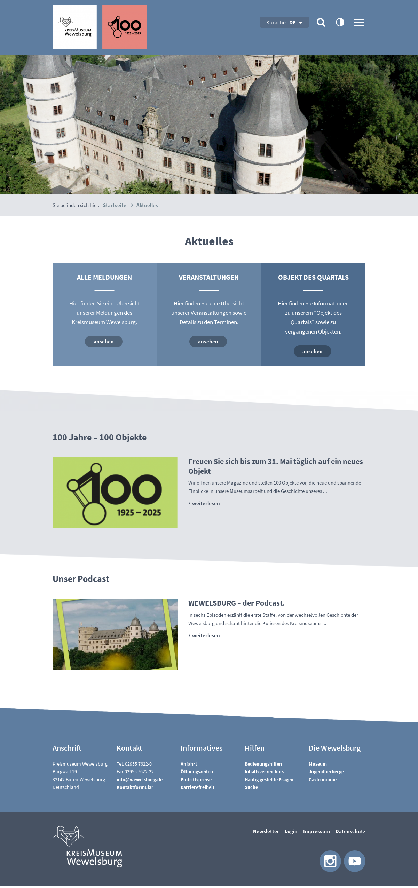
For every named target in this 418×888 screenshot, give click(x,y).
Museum (318, 766)
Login (291, 833)
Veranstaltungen (209, 277)
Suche (251, 789)
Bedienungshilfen (263, 766)
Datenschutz (350, 833)
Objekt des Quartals (313, 277)
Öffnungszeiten (197, 773)
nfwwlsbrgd (140, 781)
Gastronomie (323, 781)
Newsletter (266, 833)
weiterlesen (206, 505)
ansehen (104, 341)
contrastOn (339, 22)
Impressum (316, 833)
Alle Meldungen (104, 277)
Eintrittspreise (196, 781)
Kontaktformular (135, 789)
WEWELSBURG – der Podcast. (236, 605)
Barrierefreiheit (197, 789)
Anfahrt (189, 766)
